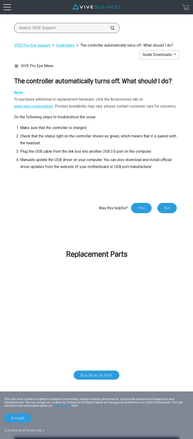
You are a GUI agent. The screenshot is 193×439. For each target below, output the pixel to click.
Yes (141, 208)
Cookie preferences (23, 430)
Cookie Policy (62, 405)
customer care (44, 297)
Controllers (65, 45)
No (167, 208)
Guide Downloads (158, 54)
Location (96, 386)
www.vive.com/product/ (33, 106)
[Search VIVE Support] (110, 28)
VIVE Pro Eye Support (32, 45)
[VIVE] (97, 7)
